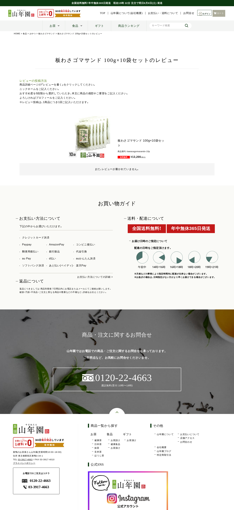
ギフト (99, 25)
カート (219, 13)
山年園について (165, 434)
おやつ (33, 34)
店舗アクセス (187, 438)
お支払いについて (189, 434)
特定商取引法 (164, 455)
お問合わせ (186, 442)
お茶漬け (115, 448)
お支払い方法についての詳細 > (94, 276)
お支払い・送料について (161, 13)
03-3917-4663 (25, 459)
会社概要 (161, 447)
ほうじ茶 (99, 456)
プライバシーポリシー (24, 463)
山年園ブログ (164, 451)
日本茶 (98, 444)
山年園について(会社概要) (125, 13)
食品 (75, 25)
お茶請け (115, 440)
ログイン (203, 13)
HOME (17, 34)
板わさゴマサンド (47, 34)
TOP (100, 13)
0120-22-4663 (36, 481)
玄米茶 (98, 452)
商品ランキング (129, 25)
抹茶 (96, 448)
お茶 (53, 25)
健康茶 (98, 440)
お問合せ (187, 13)
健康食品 (115, 444)
